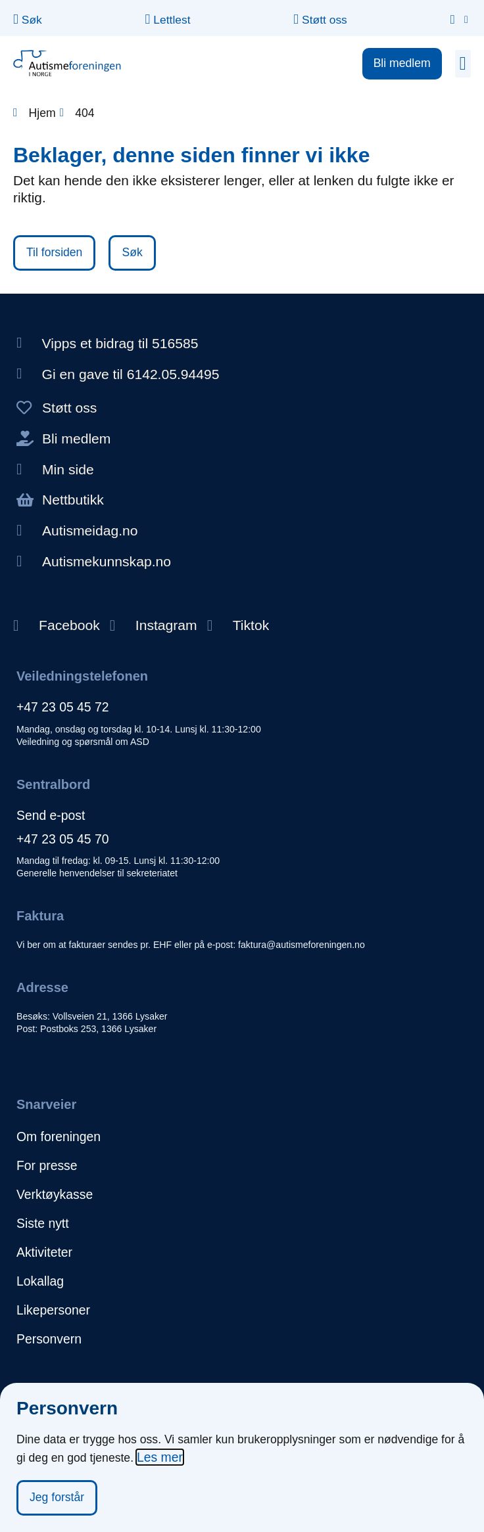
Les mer (160, 1457)
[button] (463, 64)
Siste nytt (42, 1223)
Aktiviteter (44, 1252)
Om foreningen (58, 1136)
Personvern (49, 1339)
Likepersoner (53, 1310)
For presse (47, 1165)
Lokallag (40, 1281)
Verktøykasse (54, 1194)
